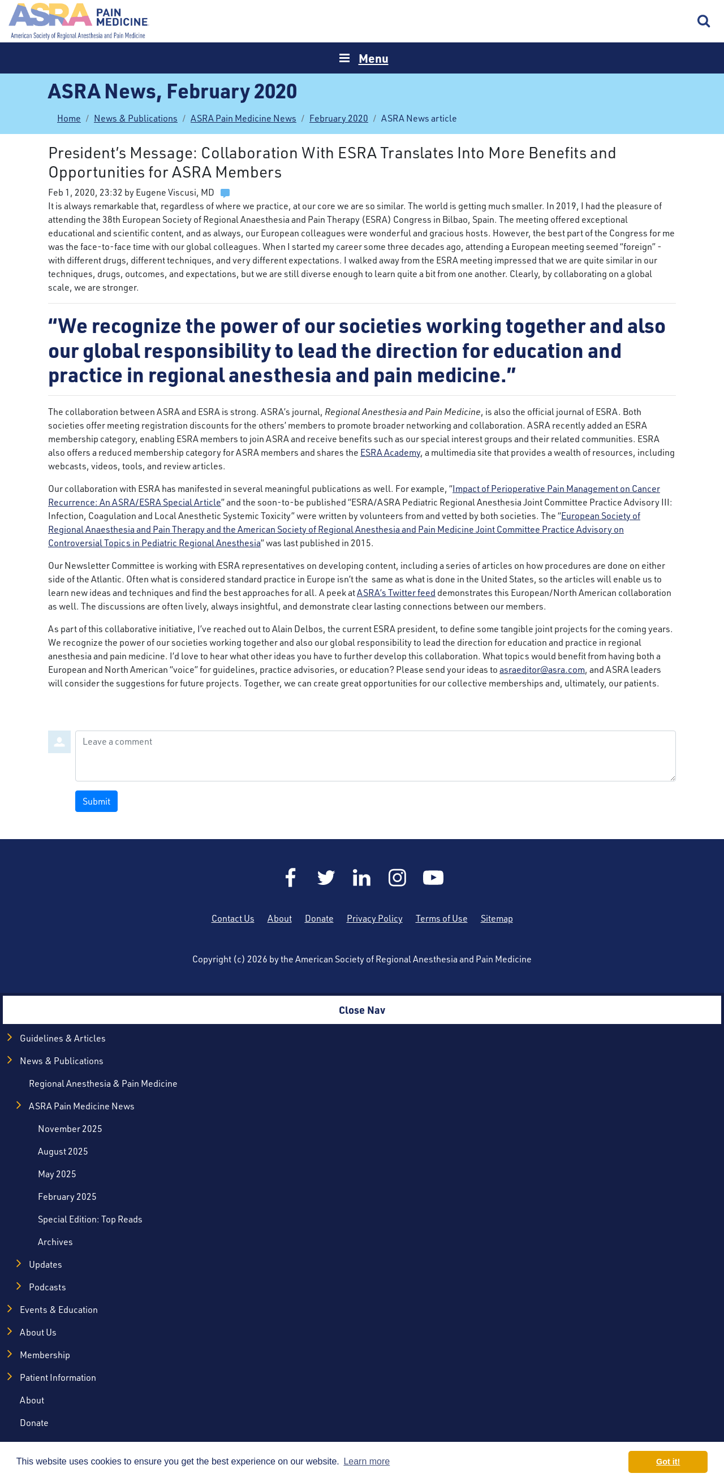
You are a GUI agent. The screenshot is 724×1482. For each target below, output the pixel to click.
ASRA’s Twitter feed (396, 592)
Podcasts (47, 1287)
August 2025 (63, 1151)
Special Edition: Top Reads (90, 1219)
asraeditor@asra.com (542, 669)
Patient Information (58, 1377)
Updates (45, 1264)
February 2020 (338, 118)
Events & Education (59, 1309)
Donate (319, 918)
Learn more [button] (366, 1461)
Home (79, 21)
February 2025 (67, 1196)
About (280, 918)
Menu (374, 58)
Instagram (397, 877)
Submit (96, 801)
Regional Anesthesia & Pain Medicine (103, 1083)
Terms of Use (442, 918)
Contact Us (233, 918)
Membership (45, 1354)
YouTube (433, 877)
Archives (55, 1241)
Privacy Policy (375, 918)
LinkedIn (362, 877)
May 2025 (57, 1173)
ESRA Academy (390, 452)
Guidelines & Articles (63, 1038)
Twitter (326, 877)
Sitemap (497, 918)
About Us (38, 1332)
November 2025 (70, 1128)
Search (704, 21)
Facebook (290, 877)
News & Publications (136, 118)
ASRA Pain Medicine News (243, 118)
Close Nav (362, 1009)
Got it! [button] (668, 1461)
